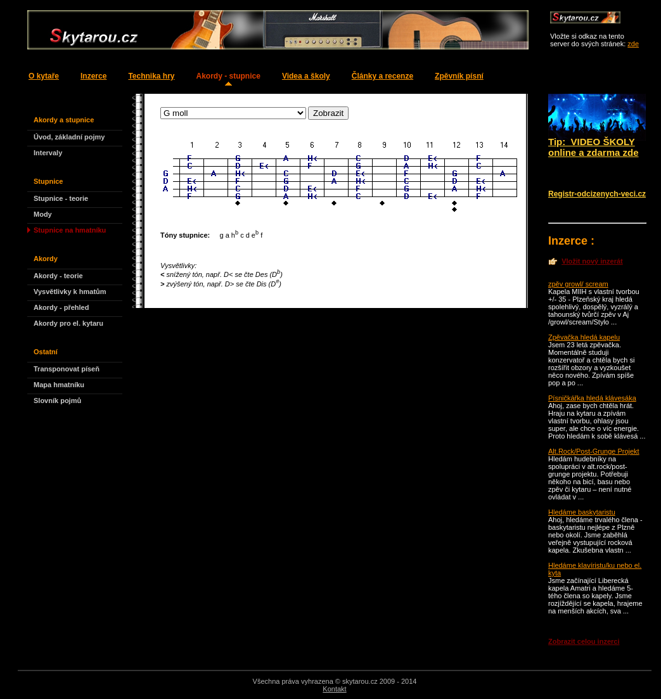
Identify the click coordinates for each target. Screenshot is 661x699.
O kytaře (44, 76)
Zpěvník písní (459, 76)
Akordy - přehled (61, 307)
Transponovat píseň (66, 369)
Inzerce (93, 76)
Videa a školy (306, 76)
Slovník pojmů (57, 400)
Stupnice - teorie (61, 198)
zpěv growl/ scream (578, 284)
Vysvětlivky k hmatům (70, 291)
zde (633, 44)
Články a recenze (382, 76)
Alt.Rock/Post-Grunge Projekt (593, 451)
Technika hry (151, 76)
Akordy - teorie (58, 275)
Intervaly (48, 153)
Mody (43, 214)
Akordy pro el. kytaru (68, 323)
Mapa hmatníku (59, 384)
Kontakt (334, 689)
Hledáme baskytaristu (581, 512)
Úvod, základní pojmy (69, 137)
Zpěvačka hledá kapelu (584, 337)
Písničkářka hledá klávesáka (592, 398)
